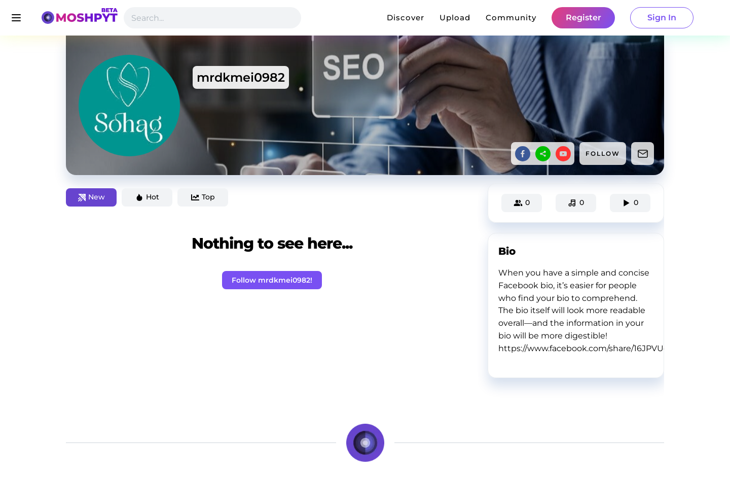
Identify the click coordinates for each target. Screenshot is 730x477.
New (91, 196)
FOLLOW (603, 153)
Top (203, 196)
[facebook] (522, 153)
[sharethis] (543, 153)
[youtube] (563, 153)
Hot (147, 196)
